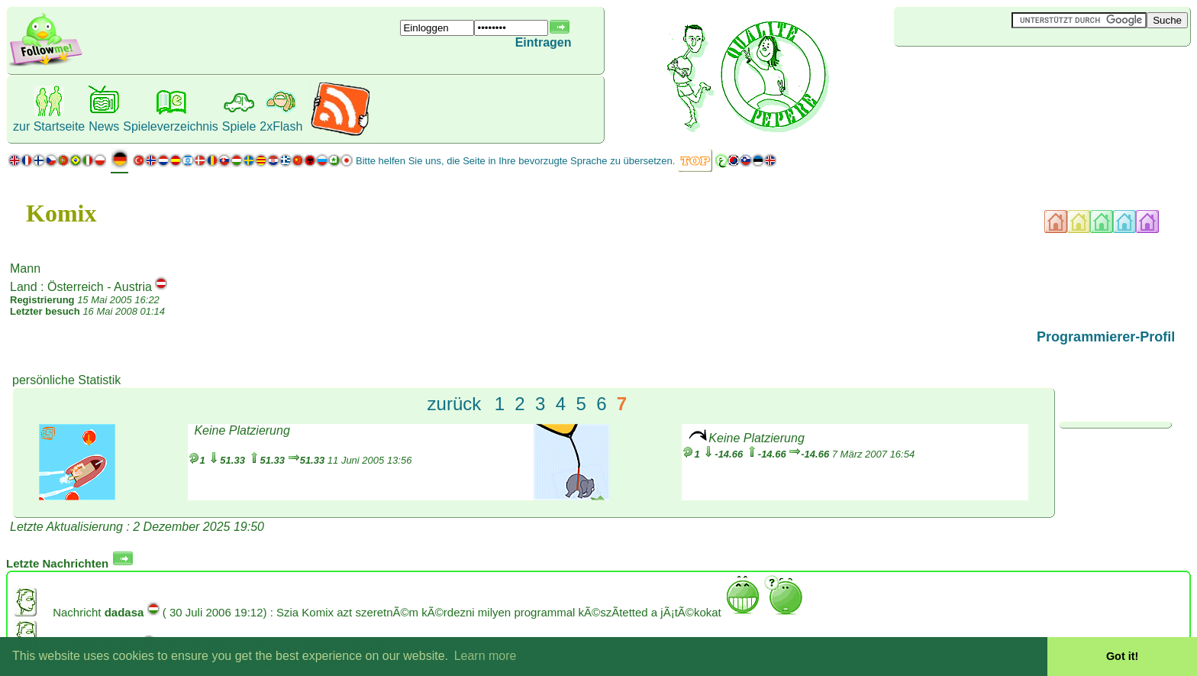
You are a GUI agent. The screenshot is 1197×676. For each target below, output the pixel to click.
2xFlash (281, 126)
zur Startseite (49, 126)
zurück (455, 403)
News (104, 126)
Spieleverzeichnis (170, 126)
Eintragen (543, 42)
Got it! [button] (1122, 656)
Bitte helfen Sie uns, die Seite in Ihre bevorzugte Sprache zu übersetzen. (515, 161)
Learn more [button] (485, 655)
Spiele (239, 126)
